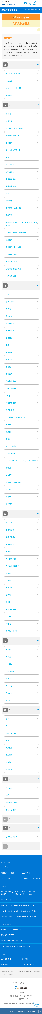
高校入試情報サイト (10, 9)
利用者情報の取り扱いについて (21, 983)
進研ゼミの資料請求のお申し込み (22, 1011)
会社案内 (21, 993)
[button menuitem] (34, 3)
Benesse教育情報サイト (21, 999)
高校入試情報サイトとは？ (31, 10)
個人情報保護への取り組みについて (21, 996)
